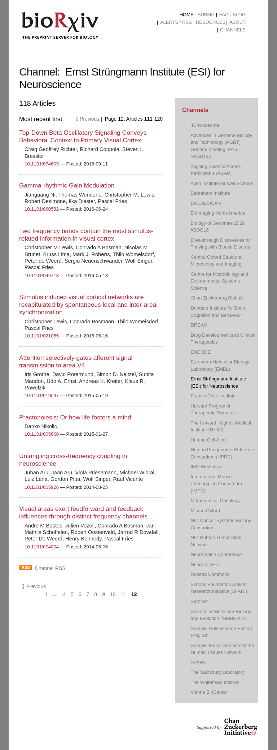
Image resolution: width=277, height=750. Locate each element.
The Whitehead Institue (214, 682)
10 (113, 594)
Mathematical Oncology (214, 500)
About (237, 22)
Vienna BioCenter (208, 692)
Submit (206, 14)
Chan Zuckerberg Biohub (216, 298)
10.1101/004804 (42, 546)
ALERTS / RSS (176, 22)
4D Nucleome (204, 125)
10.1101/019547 (42, 395)
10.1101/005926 (42, 487)
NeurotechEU (204, 564)
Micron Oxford (205, 510)
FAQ (224, 14)
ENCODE (200, 352)
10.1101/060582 (42, 209)
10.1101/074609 (42, 164)
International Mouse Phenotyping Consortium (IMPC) (216, 483)
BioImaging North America (217, 213)
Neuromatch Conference (216, 554)
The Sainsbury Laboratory (217, 672)
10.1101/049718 (42, 275)
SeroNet (199, 601)
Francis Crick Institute (213, 395)
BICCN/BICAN (205, 203)
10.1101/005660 (42, 434)
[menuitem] (187, 14)
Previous (87, 119)
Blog (239, 14)
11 (124, 594)
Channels (233, 30)
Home (187, 14)
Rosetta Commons (209, 574)
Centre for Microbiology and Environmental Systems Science (219, 281)
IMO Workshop (206, 466)
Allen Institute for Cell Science (221, 183)
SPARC (198, 662)
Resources (210, 22)
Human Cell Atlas (208, 440)
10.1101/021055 (42, 336)
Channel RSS (50, 568)
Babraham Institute (210, 193)
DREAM (198, 325)
